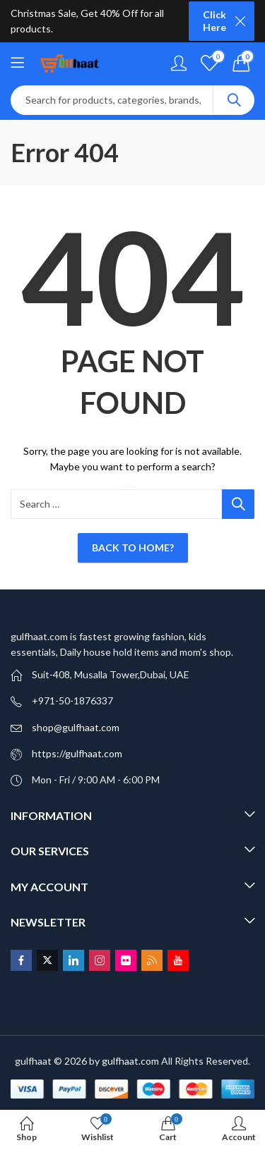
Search (233, 100)
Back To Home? (133, 547)
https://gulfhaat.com (77, 753)
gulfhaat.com (130, 1061)
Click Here (214, 20)
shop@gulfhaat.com (75, 727)
